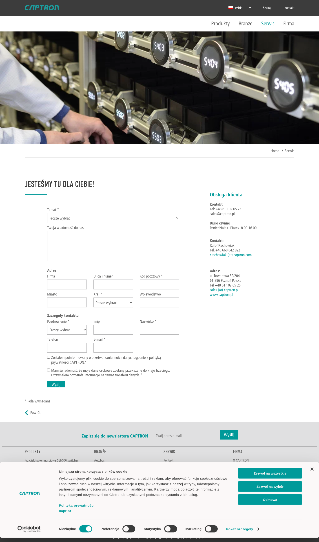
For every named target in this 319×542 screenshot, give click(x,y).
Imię (96, 321)
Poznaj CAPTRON (244, 466)
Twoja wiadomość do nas (65, 227)
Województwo (150, 294)
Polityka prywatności (77, 509)
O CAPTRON (241, 460)
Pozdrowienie (58, 321)
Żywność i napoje (105, 466)
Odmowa (270, 504)
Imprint (65, 515)
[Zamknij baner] (312, 473)
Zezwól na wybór (270, 491)
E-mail (99, 339)
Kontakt (168, 460)
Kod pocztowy (151, 276)
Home (275, 150)
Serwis (268, 24)
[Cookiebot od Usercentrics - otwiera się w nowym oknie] (29, 533)
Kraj (97, 294)
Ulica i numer (103, 276)
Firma (288, 24)
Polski (235, 7)
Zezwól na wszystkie (270, 477)
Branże (246, 24)
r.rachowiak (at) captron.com (231, 254)
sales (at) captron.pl (224, 289)
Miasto (52, 294)
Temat (53, 209)
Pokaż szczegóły (239, 533)
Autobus (99, 460)
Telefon (52, 339)
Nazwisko (148, 321)
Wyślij (56, 384)
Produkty (220, 24)
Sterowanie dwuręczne (39, 466)
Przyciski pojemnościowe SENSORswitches (52, 460)
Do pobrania (171, 466)
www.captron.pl (221, 294)
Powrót (35, 412)
